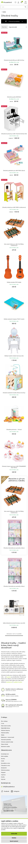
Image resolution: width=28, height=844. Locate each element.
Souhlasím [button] (14, 833)
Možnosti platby (5, 732)
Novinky (3, 758)
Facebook (6, 791)
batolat (9, 677)
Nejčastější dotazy (5, 728)
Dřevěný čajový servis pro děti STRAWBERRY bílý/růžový (14, 466)
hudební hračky (18, 682)
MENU (25, 2)
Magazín (3, 772)
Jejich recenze (9, 706)
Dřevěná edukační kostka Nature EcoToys (14, 392)
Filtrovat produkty (14, 21)
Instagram (16, 791)
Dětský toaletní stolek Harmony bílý (14, 356)
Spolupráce (4, 767)
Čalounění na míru (5, 765)
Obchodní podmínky (6, 739)
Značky (3, 777)
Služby (2, 735)
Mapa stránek (4, 744)
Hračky (4, 11)
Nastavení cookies (5, 746)
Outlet (2, 761)
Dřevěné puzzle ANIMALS (14, 97)
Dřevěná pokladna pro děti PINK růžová (14, 170)
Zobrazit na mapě (9, 810)
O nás (2, 723)
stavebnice (9, 682)
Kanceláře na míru (5, 763)
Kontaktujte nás (5, 754)
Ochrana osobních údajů (7, 742)
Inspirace (3, 774)
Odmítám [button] (14, 837)
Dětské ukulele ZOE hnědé (14, 282)
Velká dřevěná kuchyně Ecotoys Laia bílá (14, 623)
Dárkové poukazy (5, 770)
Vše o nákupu (4, 721)
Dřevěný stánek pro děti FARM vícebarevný (14, 207)
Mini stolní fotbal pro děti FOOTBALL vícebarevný (14, 244)
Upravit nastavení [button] (14, 841)
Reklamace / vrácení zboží (7, 737)
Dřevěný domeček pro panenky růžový (14, 548)
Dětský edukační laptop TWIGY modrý (14, 319)
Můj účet (3, 779)
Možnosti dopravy (5, 730)
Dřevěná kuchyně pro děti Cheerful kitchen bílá (14, 133)
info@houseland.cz (9, 786)
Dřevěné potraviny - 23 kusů (14, 429)
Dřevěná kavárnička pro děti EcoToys (14, 60)
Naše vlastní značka (6, 725)
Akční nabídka (4, 756)
